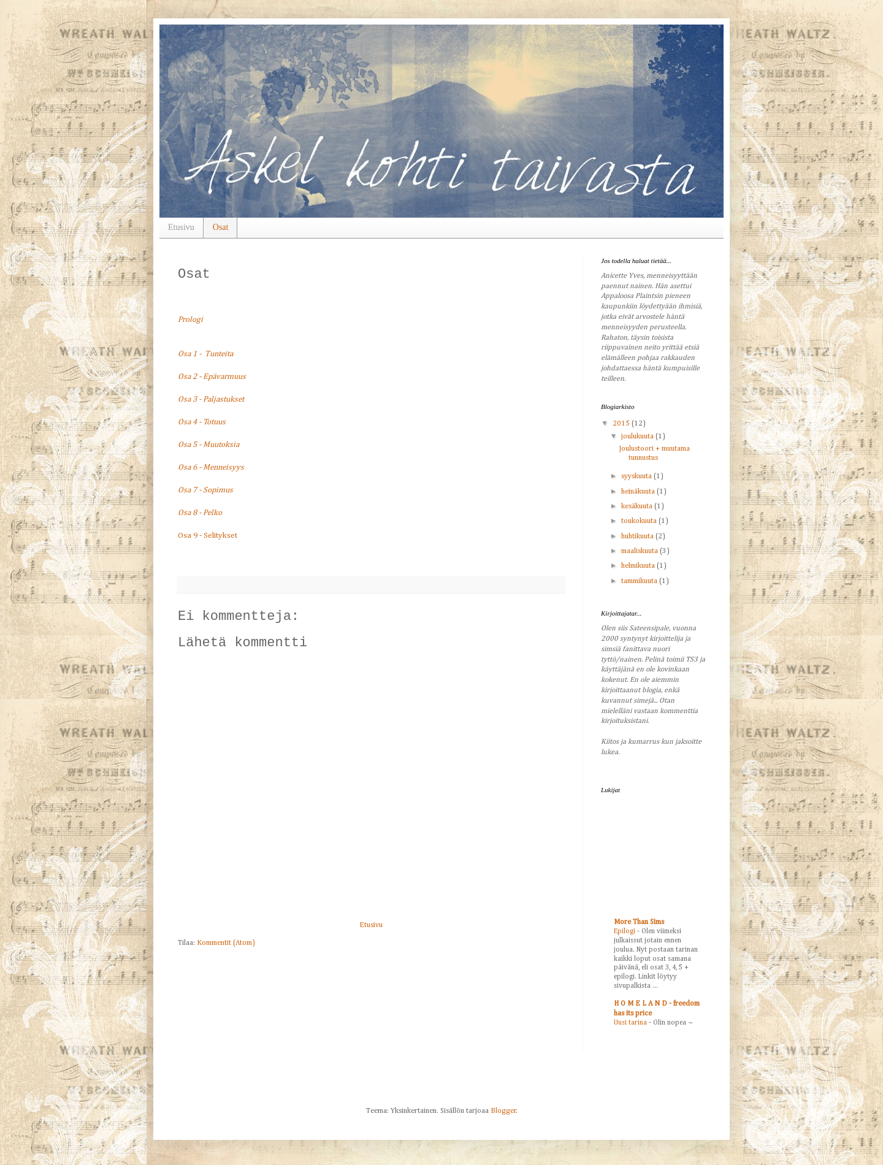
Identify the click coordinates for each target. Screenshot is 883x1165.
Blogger (503, 1111)
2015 (622, 423)
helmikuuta (639, 566)
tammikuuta (640, 581)
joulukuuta (638, 436)
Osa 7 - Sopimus (205, 490)
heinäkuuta (639, 491)
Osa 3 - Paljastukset (211, 399)
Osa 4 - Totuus (202, 422)
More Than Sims (639, 922)
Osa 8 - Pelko (200, 513)
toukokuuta (640, 521)
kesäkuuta (637, 506)
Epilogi (625, 931)
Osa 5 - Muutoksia (208, 445)
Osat (221, 227)
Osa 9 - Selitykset (207, 536)
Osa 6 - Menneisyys (211, 468)
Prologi (190, 320)
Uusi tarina (631, 1022)
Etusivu (181, 227)
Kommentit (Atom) (226, 943)
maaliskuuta (640, 551)
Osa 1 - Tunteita (205, 354)
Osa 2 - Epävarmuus (212, 377)
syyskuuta (637, 476)
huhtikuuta (638, 536)
